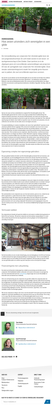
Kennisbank (4, 1)
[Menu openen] (49, 5)
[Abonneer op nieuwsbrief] (46, 402)
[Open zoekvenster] (47, 5)
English (20, 386)
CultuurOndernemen (8, 5)
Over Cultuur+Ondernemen (8, 378)
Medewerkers (5, 382)
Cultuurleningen (37, 1)
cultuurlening (23, 273)
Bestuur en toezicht (28, 1)
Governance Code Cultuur (39, 383)
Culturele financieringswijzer (15, 1)
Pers (3, 388)
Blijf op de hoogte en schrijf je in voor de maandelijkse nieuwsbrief (23, 397)
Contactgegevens (23, 378)
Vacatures (4, 385)
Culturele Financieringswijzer (39, 378)
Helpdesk (20, 381)
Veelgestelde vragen (7, 390)
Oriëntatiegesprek (23, 383)
